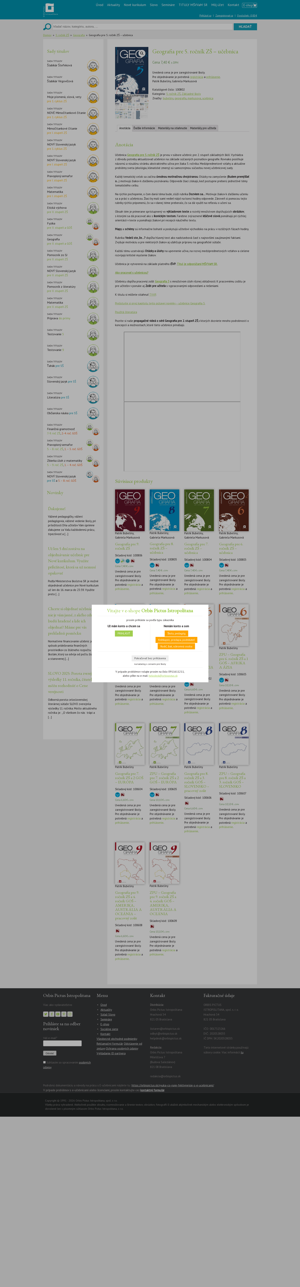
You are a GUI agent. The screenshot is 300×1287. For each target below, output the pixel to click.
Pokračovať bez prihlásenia (150, 658)
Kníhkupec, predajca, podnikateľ (176, 640)
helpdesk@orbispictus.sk (163, 675)
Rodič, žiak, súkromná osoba (176, 646)
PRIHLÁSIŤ (124, 633)
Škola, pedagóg (176, 633)
